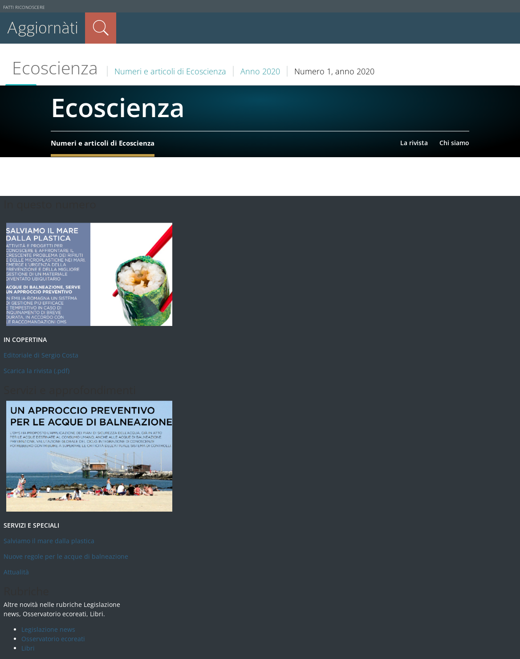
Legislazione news (48, 629)
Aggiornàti (42, 27)
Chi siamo (454, 142)
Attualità (16, 572)
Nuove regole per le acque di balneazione (66, 556)
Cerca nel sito (100, 28)
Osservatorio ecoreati (53, 639)
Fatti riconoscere (24, 7)
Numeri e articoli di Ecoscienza (170, 71)
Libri (28, 648)
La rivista (414, 142)
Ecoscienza (55, 67)
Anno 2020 (260, 71)
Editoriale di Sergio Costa (41, 355)
